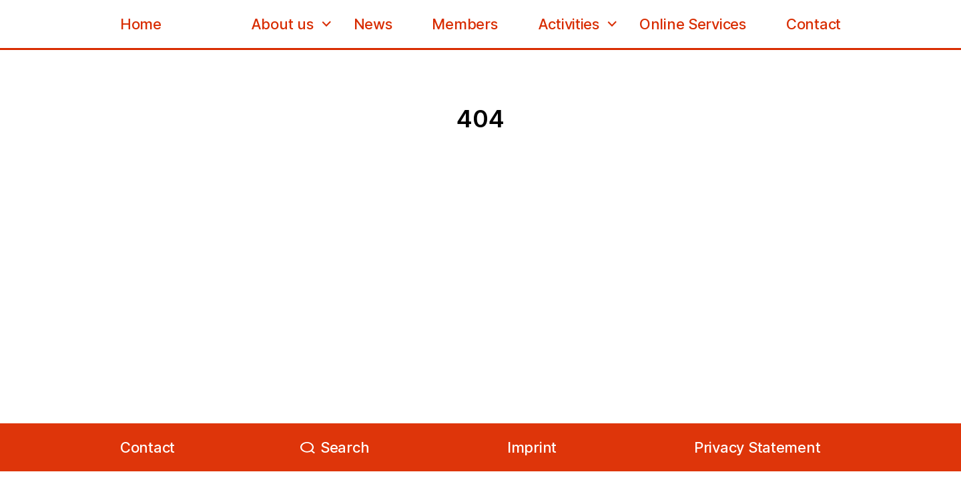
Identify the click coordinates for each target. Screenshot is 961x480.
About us (282, 24)
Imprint (532, 447)
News (373, 24)
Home (141, 24)
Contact (813, 24)
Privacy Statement (757, 447)
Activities (568, 24)
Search (344, 447)
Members (464, 24)
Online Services (692, 24)
